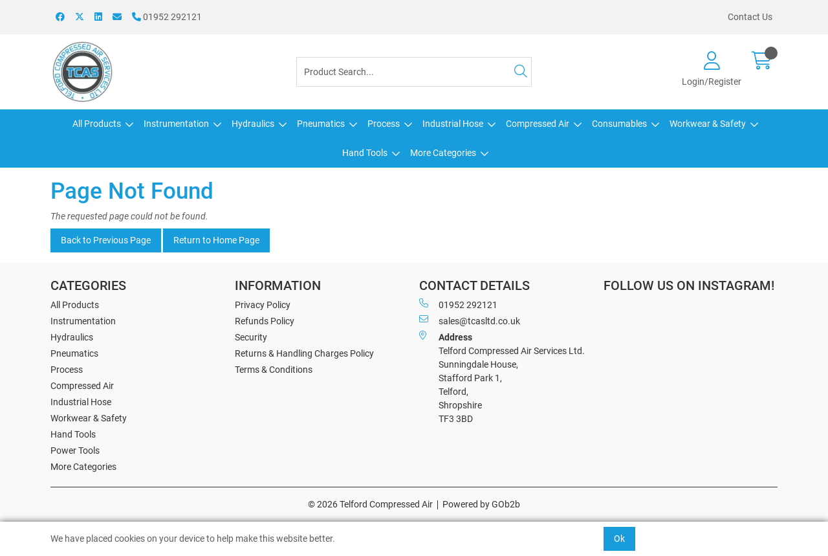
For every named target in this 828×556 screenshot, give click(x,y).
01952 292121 (167, 17)
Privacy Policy (262, 305)
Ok (619, 538)
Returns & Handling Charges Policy (304, 353)
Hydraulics (253, 123)
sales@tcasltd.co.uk (469, 320)
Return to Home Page (216, 240)
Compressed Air (537, 123)
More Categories (443, 153)
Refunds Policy (264, 321)
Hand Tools (364, 153)
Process (383, 123)
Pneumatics (321, 123)
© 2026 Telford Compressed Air (370, 504)
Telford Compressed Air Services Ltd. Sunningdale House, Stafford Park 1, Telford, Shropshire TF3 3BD (502, 377)
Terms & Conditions (273, 369)
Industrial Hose (452, 123)
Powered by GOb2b (481, 504)
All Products (96, 123)
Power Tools (75, 450)
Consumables (619, 123)
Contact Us (750, 17)
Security (251, 337)
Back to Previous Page (106, 240)
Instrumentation (176, 123)
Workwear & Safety (708, 123)
